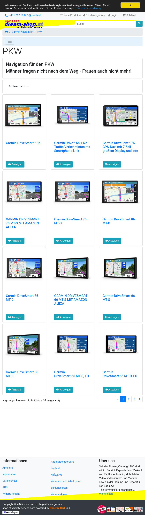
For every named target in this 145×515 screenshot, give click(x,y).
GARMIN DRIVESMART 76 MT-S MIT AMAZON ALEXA (22, 223)
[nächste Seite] (140, 399)
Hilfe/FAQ (56, 474)
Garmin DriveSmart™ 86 (23, 143)
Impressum (9, 474)
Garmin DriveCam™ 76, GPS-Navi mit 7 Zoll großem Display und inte (120, 147)
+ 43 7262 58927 (16, 15)
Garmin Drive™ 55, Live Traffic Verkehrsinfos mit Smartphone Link (72, 147)
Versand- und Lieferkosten (66, 481)
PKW (39, 31)
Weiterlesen (106, 493)
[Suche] (105, 24)
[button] (130, 15)
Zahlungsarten (59, 487)
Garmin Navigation (22, 31)
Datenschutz (9, 480)
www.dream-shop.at (35, 504)
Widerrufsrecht (11, 493)
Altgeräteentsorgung (62, 461)
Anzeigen (15, 164)
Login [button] (113, 15)
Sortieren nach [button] (17, 86)
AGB (5, 487)
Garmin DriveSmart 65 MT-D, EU (120, 374)
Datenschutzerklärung (89, 8)
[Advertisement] (72, 433)
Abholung (8, 467)
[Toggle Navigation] (9, 41)
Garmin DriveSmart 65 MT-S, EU (71, 374)
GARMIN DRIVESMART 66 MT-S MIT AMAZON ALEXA (70, 300)
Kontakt (36, 15)
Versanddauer (59, 494)
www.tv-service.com (23, 508)
